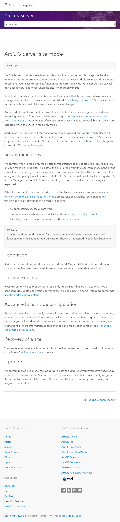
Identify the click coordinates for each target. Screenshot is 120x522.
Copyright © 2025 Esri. (15, 516)
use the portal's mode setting (22, 294)
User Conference (14, 501)
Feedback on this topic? (101, 399)
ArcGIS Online (69, 436)
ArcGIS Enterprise (21, 5)
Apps (7, 462)
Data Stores (11, 452)
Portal (7, 441)
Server (8, 446)
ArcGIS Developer (71, 457)
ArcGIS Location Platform (75, 452)
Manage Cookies (65, 516)
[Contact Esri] (79, 490)
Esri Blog (9, 496)
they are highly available (84, 214)
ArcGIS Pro (67, 441)
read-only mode (80, 132)
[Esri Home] (67, 479)
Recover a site (32, 352)
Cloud (7, 457)
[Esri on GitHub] (74, 490)
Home (7, 436)
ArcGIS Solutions (70, 462)
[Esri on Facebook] (69, 490)
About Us (9, 485)
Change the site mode (92, 100)
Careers (8, 491)
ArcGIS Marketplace (72, 467)
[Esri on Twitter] (63, 490)
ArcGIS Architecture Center (76, 472)
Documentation (13, 467)
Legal (78, 516)
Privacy (52, 516)
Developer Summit (15, 506)
